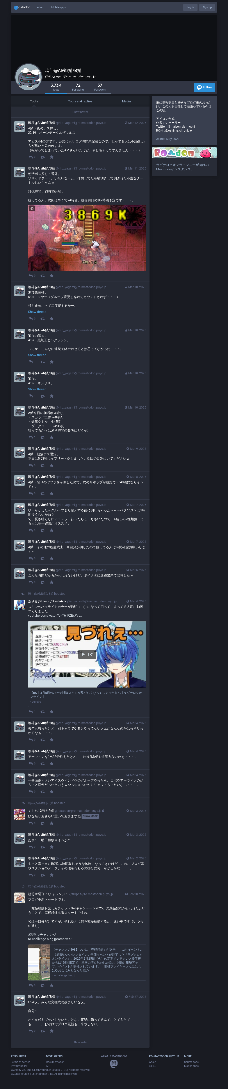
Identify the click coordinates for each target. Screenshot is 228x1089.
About (40, 7)
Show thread (37, 312)
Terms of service (20, 1062)
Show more (90, 816)
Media (126, 101)
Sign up (207, 7)
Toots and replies (80, 101)
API (48, 1066)
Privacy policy (19, 1066)
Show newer (80, 112)
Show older (80, 1042)
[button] (87, 664)
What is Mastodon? (114, 1056)
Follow (204, 87)
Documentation (55, 1062)
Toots (34, 101)
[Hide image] (32, 208)
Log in (190, 7)
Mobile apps (58, 7)
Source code (191, 1062)
